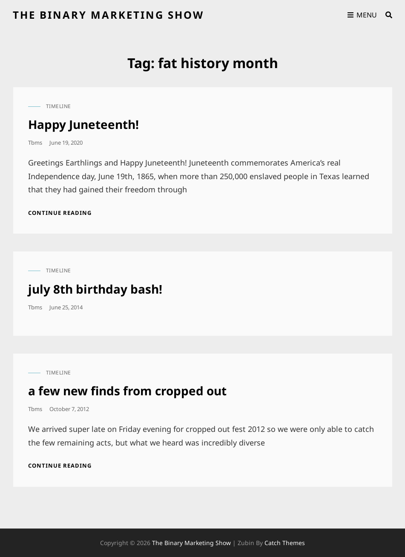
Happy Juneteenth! (83, 124)
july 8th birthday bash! (95, 289)
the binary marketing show (108, 15)
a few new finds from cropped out (127, 391)
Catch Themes (284, 543)
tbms (35, 142)
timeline (58, 106)
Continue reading (60, 213)
